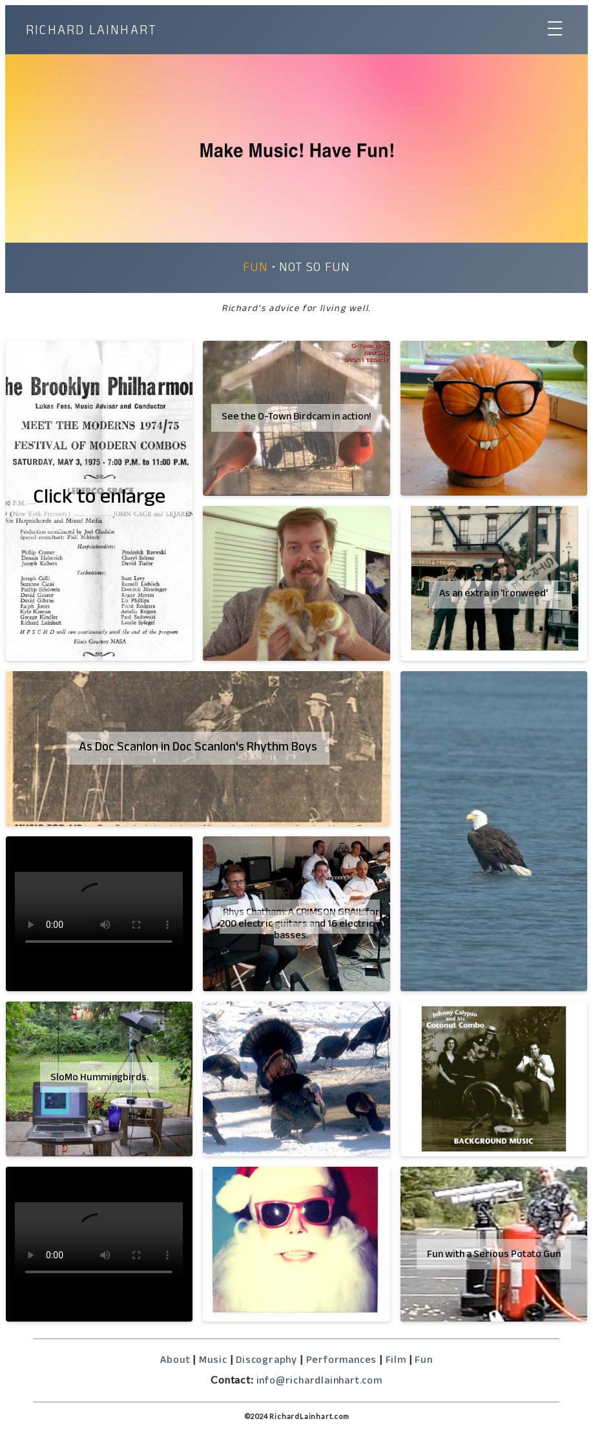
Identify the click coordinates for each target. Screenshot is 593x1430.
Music (213, 1361)
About (175, 1361)
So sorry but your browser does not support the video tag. (99, 914)
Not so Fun (314, 269)
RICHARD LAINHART (91, 32)
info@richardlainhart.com (319, 1382)
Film (396, 1361)
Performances (341, 1361)
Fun (255, 269)
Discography (266, 1361)
